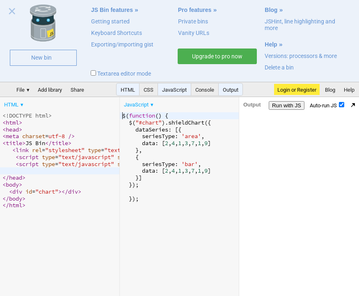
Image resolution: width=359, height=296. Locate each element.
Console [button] (204, 90)
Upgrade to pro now (217, 56)
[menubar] (65, 103)
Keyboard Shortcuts (116, 33)
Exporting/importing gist (122, 44)
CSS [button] (148, 90)
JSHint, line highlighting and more (300, 24)
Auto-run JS (327, 105)
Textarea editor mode (121, 73)
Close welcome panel (12, 12)
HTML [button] (128, 90)
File (20, 90)
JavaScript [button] (174, 90)
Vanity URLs (193, 33)
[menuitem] (14, 105)
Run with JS (286, 105)
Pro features (195, 10)
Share (77, 90)
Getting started (110, 21)
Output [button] (230, 90)
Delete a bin (279, 67)
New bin (41, 57)
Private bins (193, 21)
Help (271, 44)
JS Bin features (112, 10)
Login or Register (296, 90)
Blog (271, 10)
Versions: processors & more (301, 56)
